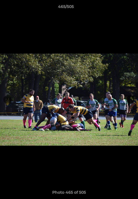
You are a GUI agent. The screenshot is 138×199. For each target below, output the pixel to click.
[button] (118, 8)
